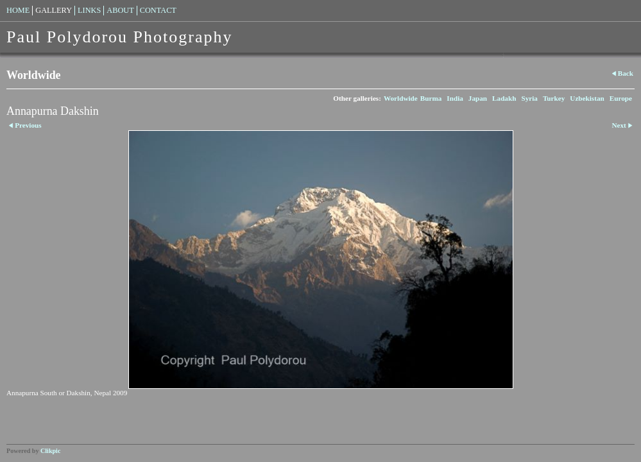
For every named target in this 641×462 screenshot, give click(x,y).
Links (89, 10)
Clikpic (50, 450)
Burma (431, 98)
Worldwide (401, 98)
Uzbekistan (587, 98)
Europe (621, 98)
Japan (477, 98)
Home (18, 10)
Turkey (554, 98)
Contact (158, 10)
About (120, 10)
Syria (529, 98)
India (455, 98)
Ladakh (504, 98)
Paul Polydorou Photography (119, 37)
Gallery (53, 10)
